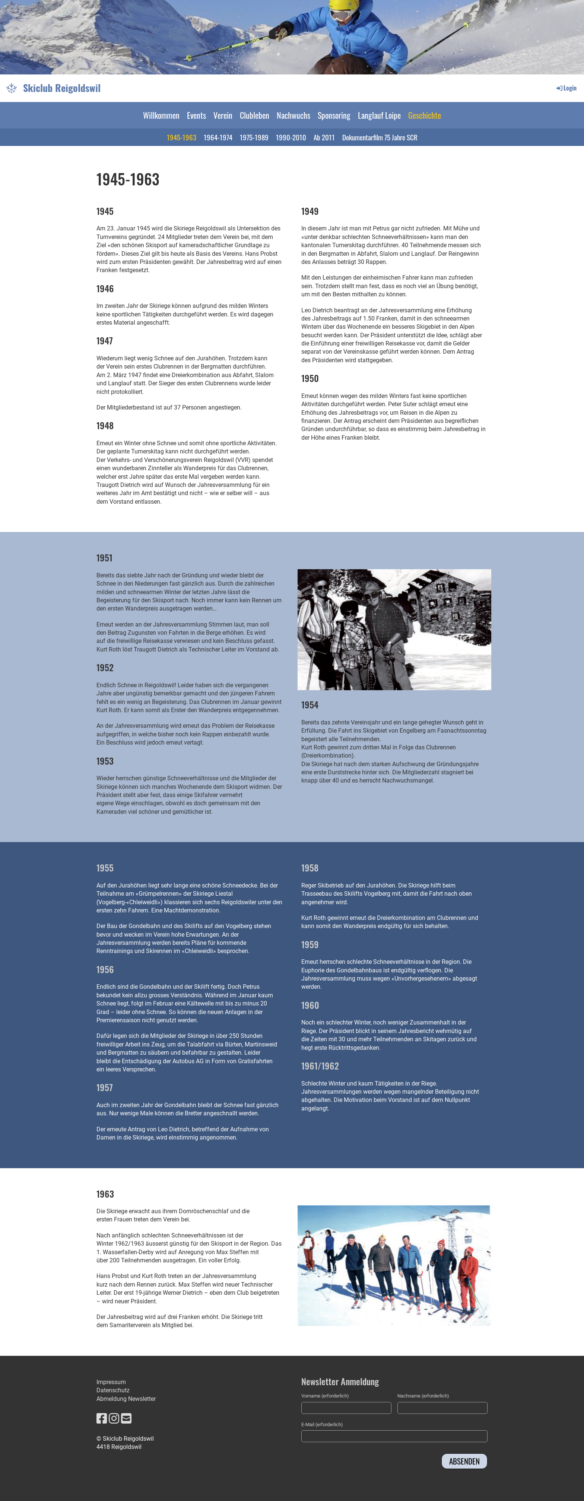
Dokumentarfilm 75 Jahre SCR (380, 137)
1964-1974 (218, 137)
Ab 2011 (324, 137)
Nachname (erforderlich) (423, 1396)
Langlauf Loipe (379, 115)
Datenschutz (113, 1390)
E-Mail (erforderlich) (322, 1424)
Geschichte (424, 115)
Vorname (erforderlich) (325, 1396)
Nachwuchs (293, 115)
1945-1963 (181, 137)
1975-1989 (254, 137)
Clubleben (254, 115)
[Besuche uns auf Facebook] (101, 1419)
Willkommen (161, 115)
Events (196, 115)
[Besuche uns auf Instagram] (114, 1419)
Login (566, 87)
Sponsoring (334, 115)
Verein (222, 115)
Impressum (111, 1382)
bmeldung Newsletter (128, 1398)
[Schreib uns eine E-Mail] (126, 1419)
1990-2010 (291, 137)
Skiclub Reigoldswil (62, 88)
